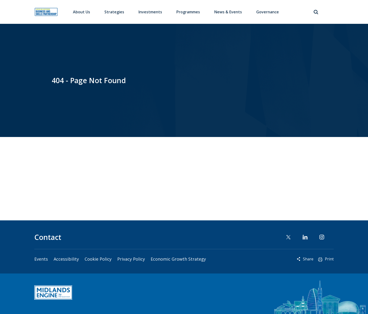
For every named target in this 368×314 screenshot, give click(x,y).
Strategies (114, 12)
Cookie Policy (98, 259)
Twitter (288, 237)
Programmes (188, 12)
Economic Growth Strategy (178, 259)
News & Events (228, 12)
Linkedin (305, 237)
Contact (47, 237)
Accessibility (66, 259)
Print (329, 259)
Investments (150, 12)
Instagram (322, 237)
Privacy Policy (131, 259)
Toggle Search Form (316, 12)
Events (41, 259)
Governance (267, 12)
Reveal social (299, 259)
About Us (81, 12)
